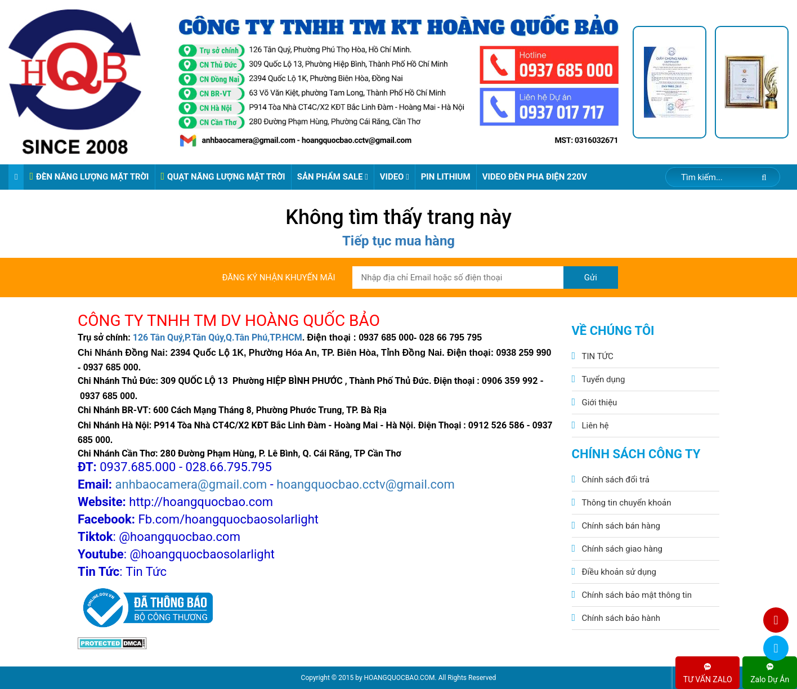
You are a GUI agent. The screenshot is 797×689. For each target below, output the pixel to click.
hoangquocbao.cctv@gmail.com (365, 484)
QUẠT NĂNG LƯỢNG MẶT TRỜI (223, 176)
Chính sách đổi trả (616, 480)
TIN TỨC (598, 356)
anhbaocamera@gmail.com (191, 484)
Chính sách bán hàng (621, 526)
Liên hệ (595, 425)
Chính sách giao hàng (622, 549)
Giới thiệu (599, 402)
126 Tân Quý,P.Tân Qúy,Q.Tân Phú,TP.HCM (217, 337)
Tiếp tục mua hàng (398, 241)
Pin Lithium (446, 177)
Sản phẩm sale (332, 177)
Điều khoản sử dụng (619, 572)
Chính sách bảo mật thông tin (637, 595)
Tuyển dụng (603, 379)
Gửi (590, 277)
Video (394, 177)
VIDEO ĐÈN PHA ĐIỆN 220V (534, 177)
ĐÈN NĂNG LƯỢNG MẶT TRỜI (89, 176)
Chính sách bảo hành (621, 618)
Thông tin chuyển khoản (626, 503)
